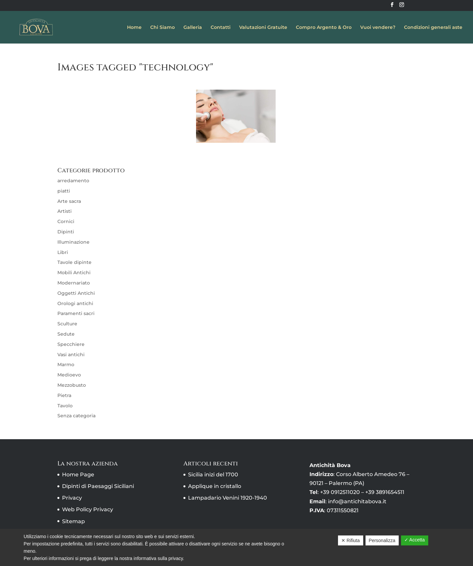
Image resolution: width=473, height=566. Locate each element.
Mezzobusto (71, 385)
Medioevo (69, 375)
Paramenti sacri (76, 313)
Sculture (67, 324)
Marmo (65, 364)
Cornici (65, 221)
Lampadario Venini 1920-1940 (227, 498)
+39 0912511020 (340, 492)
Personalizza (382, 540)
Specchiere (71, 344)
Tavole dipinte (74, 262)
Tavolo (65, 406)
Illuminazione (73, 242)
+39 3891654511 (384, 492)
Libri (62, 252)
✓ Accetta (414, 539)
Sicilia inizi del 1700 (213, 474)
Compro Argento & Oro (324, 27)
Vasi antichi (71, 355)
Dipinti (65, 232)
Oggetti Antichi (76, 293)
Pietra (64, 395)
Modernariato (73, 283)
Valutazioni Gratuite (263, 27)
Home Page (78, 474)
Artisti (64, 211)
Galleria (192, 27)
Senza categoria (76, 416)
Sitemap (73, 521)
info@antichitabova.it (357, 501)
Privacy (72, 498)
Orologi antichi (75, 303)
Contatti (221, 27)
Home (134, 27)
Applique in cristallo (214, 486)
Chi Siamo (162, 27)
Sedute (66, 334)
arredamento (73, 181)
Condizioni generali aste (433, 27)
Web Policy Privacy (87, 509)
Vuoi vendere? (377, 27)
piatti (63, 191)
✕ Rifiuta (350, 540)
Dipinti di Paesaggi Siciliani (98, 486)
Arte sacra (69, 201)
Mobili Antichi (74, 273)
